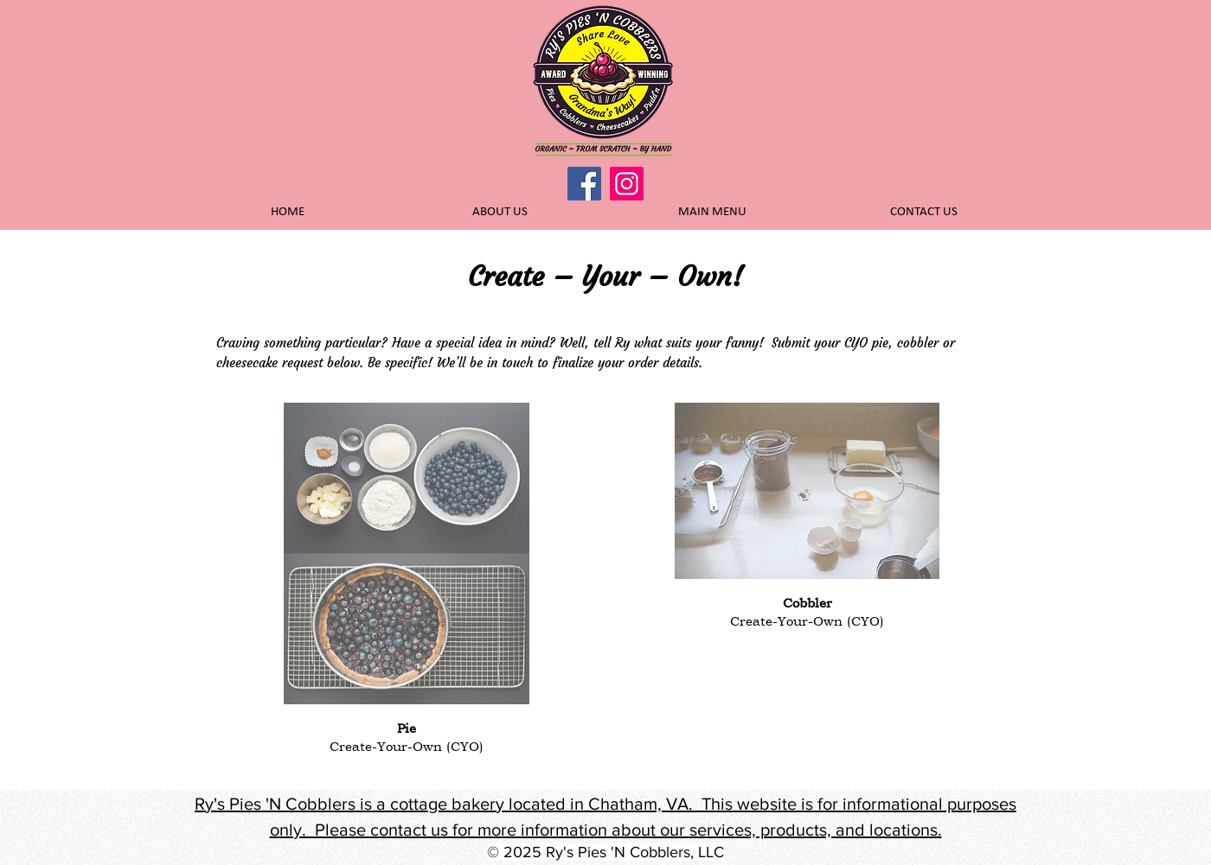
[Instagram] (627, 183)
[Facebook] (584, 183)
